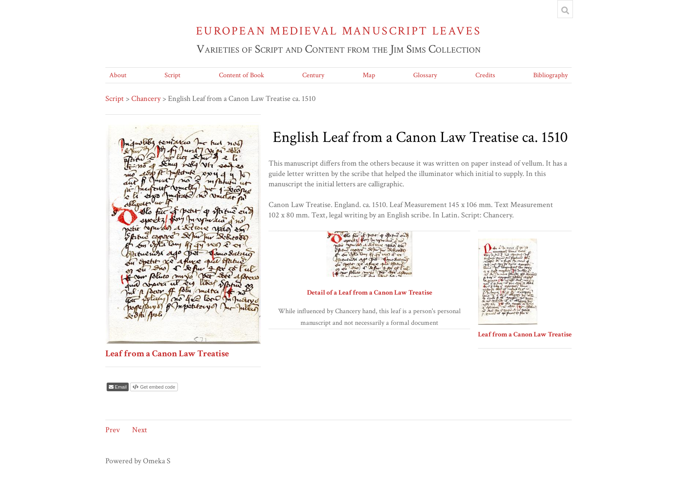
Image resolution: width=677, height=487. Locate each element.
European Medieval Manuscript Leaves (338, 30)
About (118, 75)
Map (369, 75)
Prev (112, 430)
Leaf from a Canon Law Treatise (167, 353)
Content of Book (241, 75)
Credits (485, 75)
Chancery (146, 99)
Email (120, 387)
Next (139, 430)
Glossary (425, 75)
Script (172, 75)
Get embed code (157, 387)
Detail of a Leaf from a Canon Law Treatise (369, 292)
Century (313, 75)
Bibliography (550, 75)
